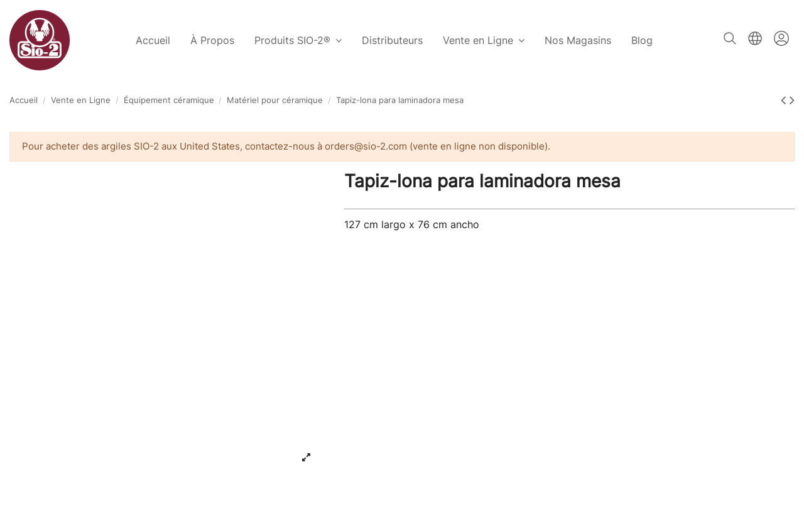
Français (755, 38)
